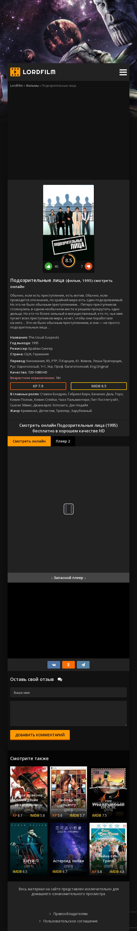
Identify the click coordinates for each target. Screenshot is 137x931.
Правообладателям (70, 913)
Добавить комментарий (40, 735)
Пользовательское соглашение (70, 921)
